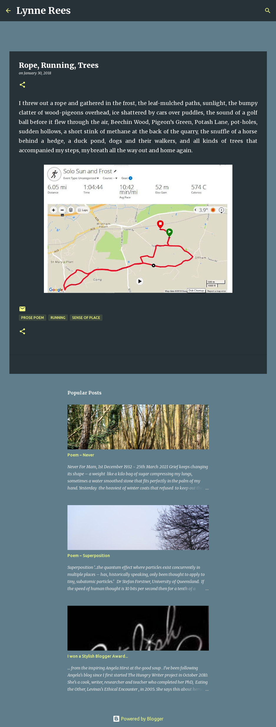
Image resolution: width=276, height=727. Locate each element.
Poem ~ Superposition (88, 555)
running (58, 318)
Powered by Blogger (138, 718)
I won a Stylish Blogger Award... (97, 656)
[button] (22, 85)
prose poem (32, 318)
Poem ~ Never (80, 455)
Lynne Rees (43, 11)
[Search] (78, 11)
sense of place (86, 318)
